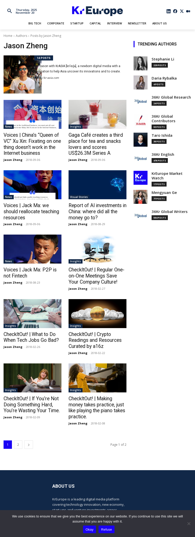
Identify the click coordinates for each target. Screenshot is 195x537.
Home (8, 36)
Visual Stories (79, 195)
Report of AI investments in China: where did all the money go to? (97, 209)
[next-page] (28, 431)
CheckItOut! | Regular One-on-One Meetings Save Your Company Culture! (97, 272)
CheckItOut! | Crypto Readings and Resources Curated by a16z (97, 335)
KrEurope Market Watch (167, 175)
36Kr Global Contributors (163, 118)
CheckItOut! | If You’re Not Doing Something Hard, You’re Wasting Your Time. (32, 398)
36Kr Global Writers (170, 211)
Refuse (106, 529)
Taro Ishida (162, 135)
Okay (89, 529)
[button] (10, 11)
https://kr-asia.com (46, 78)
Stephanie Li (163, 59)
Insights (75, 126)
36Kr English (163, 154)
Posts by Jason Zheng (45, 36)
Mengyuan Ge (164, 192)
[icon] (169, 11)
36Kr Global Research (171, 97)
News (8, 126)
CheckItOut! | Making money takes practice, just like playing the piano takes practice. (97, 398)
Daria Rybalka (164, 78)
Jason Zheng (13, 158)
